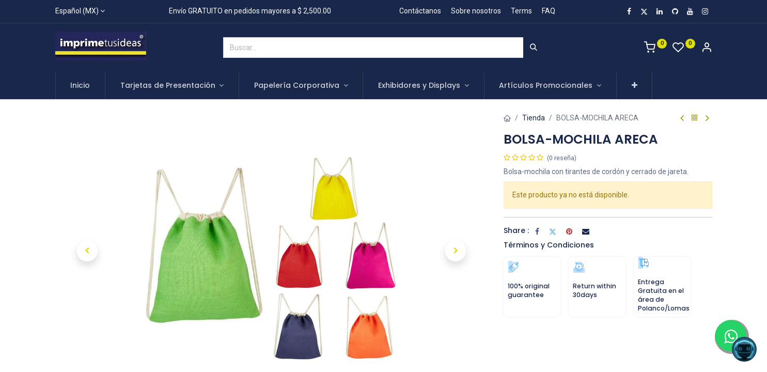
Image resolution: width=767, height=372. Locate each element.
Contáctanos (420, 11)
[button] (634, 85)
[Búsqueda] (533, 47)
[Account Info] (706, 48)
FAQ (548, 11)
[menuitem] (80, 85)
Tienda (533, 118)
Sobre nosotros (476, 11)
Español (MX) (77, 11)
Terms (521, 11)
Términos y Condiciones (549, 245)
